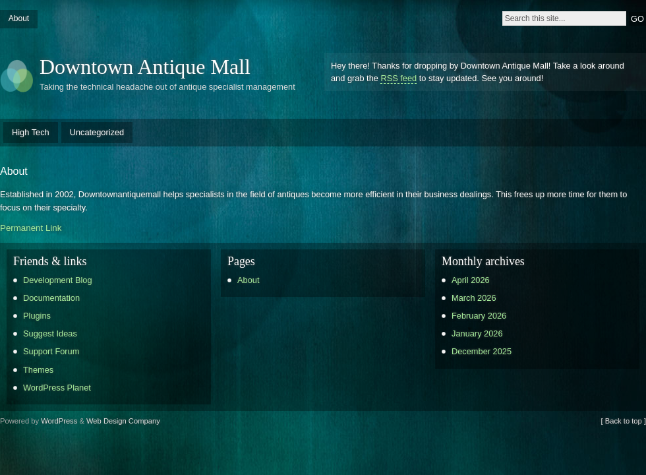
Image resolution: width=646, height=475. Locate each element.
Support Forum (51, 351)
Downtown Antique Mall (145, 67)
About (19, 18)
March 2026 (474, 298)
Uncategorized (97, 132)
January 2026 (477, 333)
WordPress (59, 421)
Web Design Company (123, 421)
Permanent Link (30, 228)
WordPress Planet (57, 388)
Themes (38, 370)
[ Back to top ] (623, 421)
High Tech (30, 132)
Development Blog (57, 280)
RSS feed (398, 78)
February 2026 (479, 316)
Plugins (37, 316)
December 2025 (482, 351)
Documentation (51, 298)
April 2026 (471, 280)
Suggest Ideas (50, 333)
